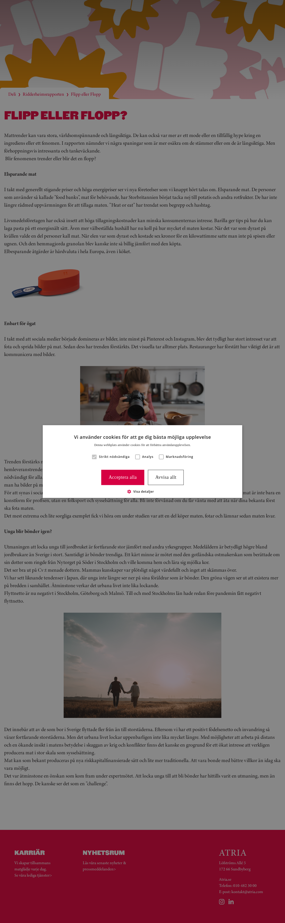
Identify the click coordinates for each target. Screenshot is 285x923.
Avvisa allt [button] (166, 477)
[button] (94, 457)
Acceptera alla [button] (123, 477)
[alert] (142, 461)
